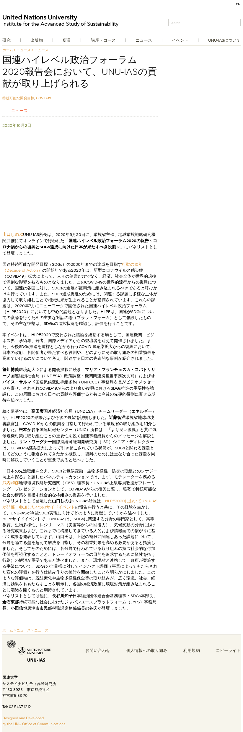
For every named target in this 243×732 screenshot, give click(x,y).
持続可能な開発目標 (18, 98)
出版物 (36, 40)
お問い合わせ (97, 650)
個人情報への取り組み (146, 650)
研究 (6, 40)
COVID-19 (43, 98)
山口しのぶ (12, 234)
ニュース (144, 40)
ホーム (7, 49)
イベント (180, 40)
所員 (67, 40)
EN (238, 3)
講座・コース (103, 40)
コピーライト (228, 650)
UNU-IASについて (224, 40)
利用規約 (191, 650)
